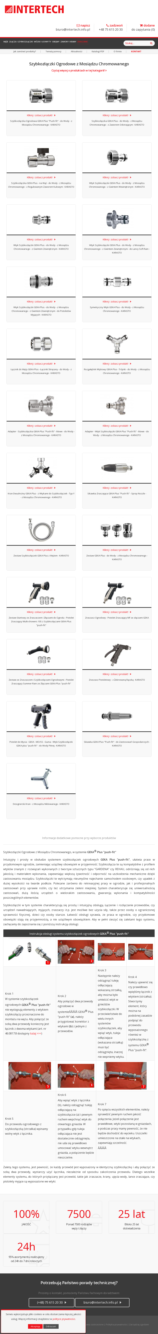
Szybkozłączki (37, 43)
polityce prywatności (64, 1319)
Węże (8, 43)
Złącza (20, 43)
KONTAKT (136, 51)
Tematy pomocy (53, 51)
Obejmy (77, 43)
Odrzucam (51, 1326)
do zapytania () (143, 27)
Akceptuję (35, 1326)
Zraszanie (114, 43)
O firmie (118, 51)
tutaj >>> (35, 1033)
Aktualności (76, 51)
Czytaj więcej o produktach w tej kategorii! (79, 70)
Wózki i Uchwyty (59, 43)
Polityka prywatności (116, 1324)
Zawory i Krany (95, 43)
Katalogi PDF (98, 51)
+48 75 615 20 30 (111, 27)
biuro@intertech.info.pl (73, 27)
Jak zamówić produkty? (24, 51)
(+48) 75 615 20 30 (51, 1302)
